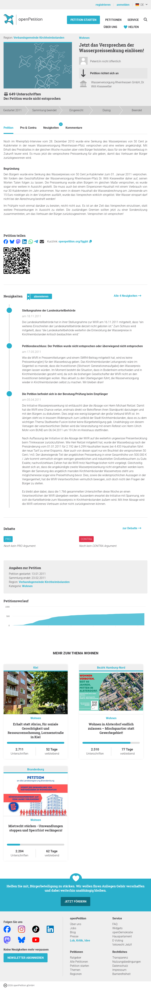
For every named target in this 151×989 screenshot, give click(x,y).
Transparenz (120, 957)
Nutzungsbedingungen (126, 961)
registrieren (103, 4)
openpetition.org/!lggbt (75, 241)
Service (133, 20)
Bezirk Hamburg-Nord (111, 667)
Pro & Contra (28, 127)
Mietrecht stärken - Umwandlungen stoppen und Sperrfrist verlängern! (35, 828)
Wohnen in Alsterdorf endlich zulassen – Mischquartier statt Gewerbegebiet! (111, 728)
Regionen (76, 974)
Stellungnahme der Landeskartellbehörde (49, 310)
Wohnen (84, 38)
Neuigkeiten (51, 125)
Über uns (75, 924)
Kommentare (74, 127)
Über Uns (110, 27)
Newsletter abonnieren (25, 957)
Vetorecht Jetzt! (122, 944)
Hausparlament (122, 936)
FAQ (115, 924)
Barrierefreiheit (121, 974)
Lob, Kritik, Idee (80, 940)
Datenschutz (120, 965)
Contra (86, 539)
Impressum (119, 970)
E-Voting (117, 940)
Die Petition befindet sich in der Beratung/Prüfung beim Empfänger (65, 394)
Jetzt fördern (75, 901)
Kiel (35, 667)
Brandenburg (35, 769)
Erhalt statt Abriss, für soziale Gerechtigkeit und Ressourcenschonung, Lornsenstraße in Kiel (36, 730)
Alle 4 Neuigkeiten (126, 295)
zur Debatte (130, 528)
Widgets (117, 928)
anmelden (123, 4)
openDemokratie (122, 932)
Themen (75, 970)
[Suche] (145, 19)
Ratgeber (75, 957)
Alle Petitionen (79, 961)
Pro (8, 539)
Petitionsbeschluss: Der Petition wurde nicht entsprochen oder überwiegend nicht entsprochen (82, 346)
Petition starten (83, 20)
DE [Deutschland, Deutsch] (140, 4)
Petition (8, 127)
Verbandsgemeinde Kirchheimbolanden (39, 37)
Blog (73, 932)
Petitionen (113, 20)
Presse (74, 936)
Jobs (73, 928)
